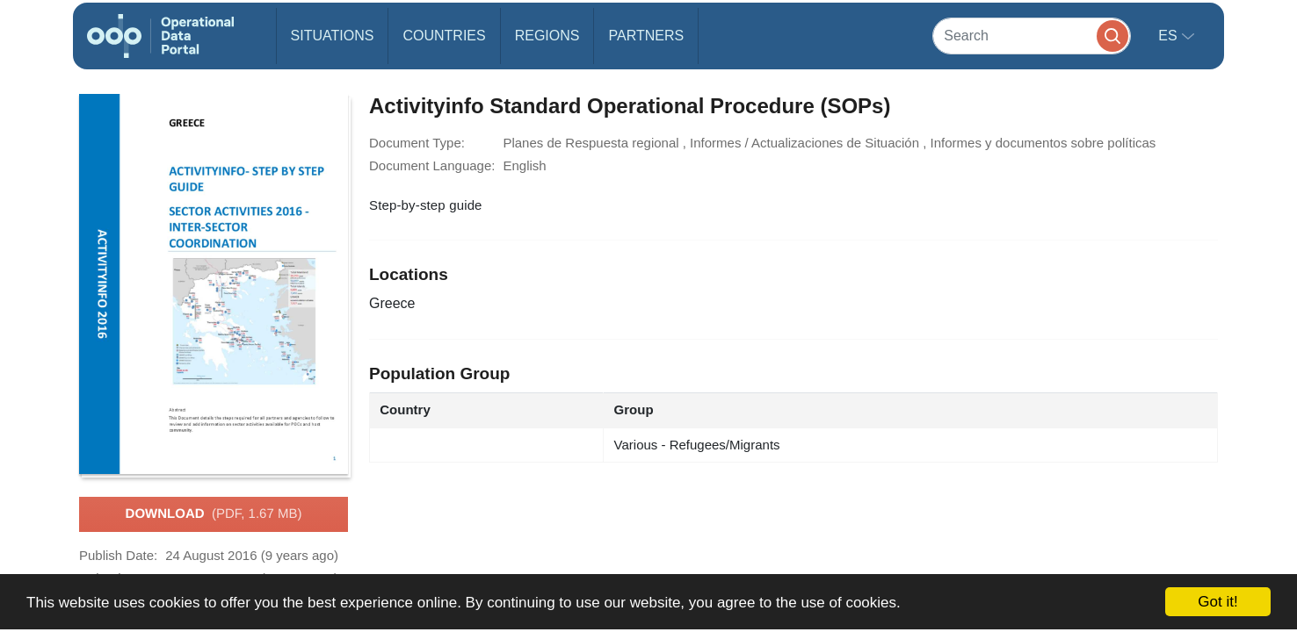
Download (214, 514)
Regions (547, 35)
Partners (646, 35)
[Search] (1031, 36)
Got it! (1217, 601)
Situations (332, 35)
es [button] (1169, 35)
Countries (443, 35)
